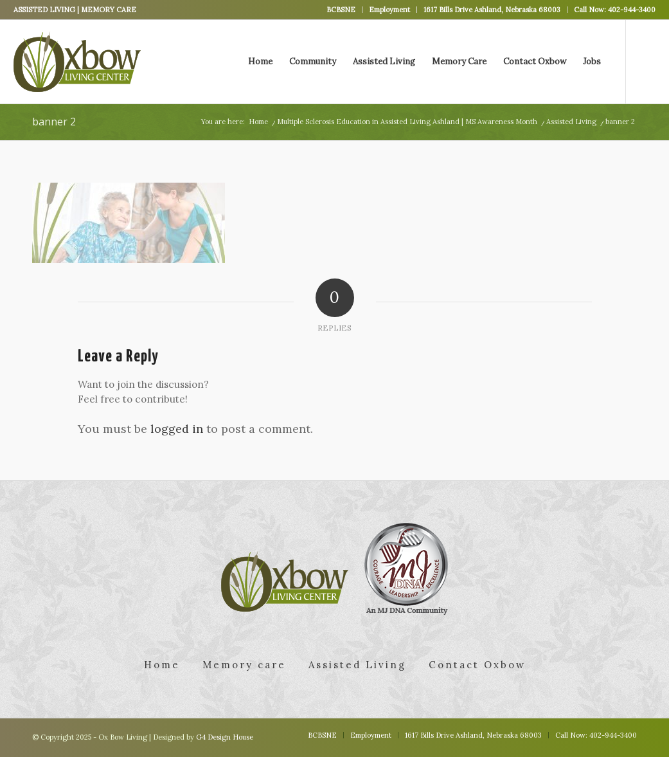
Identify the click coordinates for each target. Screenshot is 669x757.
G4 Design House (224, 737)
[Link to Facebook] (646, 61)
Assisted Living (357, 665)
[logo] (77, 62)
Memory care (244, 665)
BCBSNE (340, 9)
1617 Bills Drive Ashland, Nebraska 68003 (492, 9)
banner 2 (54, 121)
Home (162, 665)
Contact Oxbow (477, 665)
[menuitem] (341, 9)
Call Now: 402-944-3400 (615, 9)
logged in (176, 428)
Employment (389, 9)
